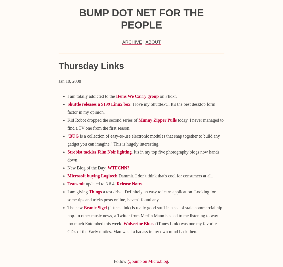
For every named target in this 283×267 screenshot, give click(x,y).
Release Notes (129, 183)
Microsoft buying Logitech (92, 175)
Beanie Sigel (95, 207)
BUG (74, 136)
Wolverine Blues (138, 223)
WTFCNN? (119, 167)
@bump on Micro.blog (148, 261)
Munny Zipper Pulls (158, 120)
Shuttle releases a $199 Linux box (98, 104)
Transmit (76, 183)
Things (95, 191)
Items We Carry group (137, 96)
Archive (132, 42)
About (153, 42)
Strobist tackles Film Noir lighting (99, 152)
